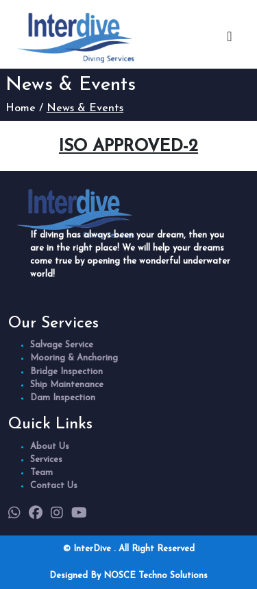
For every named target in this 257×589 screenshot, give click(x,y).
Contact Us (53, 485)
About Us (49, 446)
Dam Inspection (62, 397)
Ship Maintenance (66, 384)
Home (20, 108)
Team (41, 472)
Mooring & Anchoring (74, 358)
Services (46, 459)
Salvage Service (61, 344)
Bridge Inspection (66, 371)
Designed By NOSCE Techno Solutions (128, 575)
